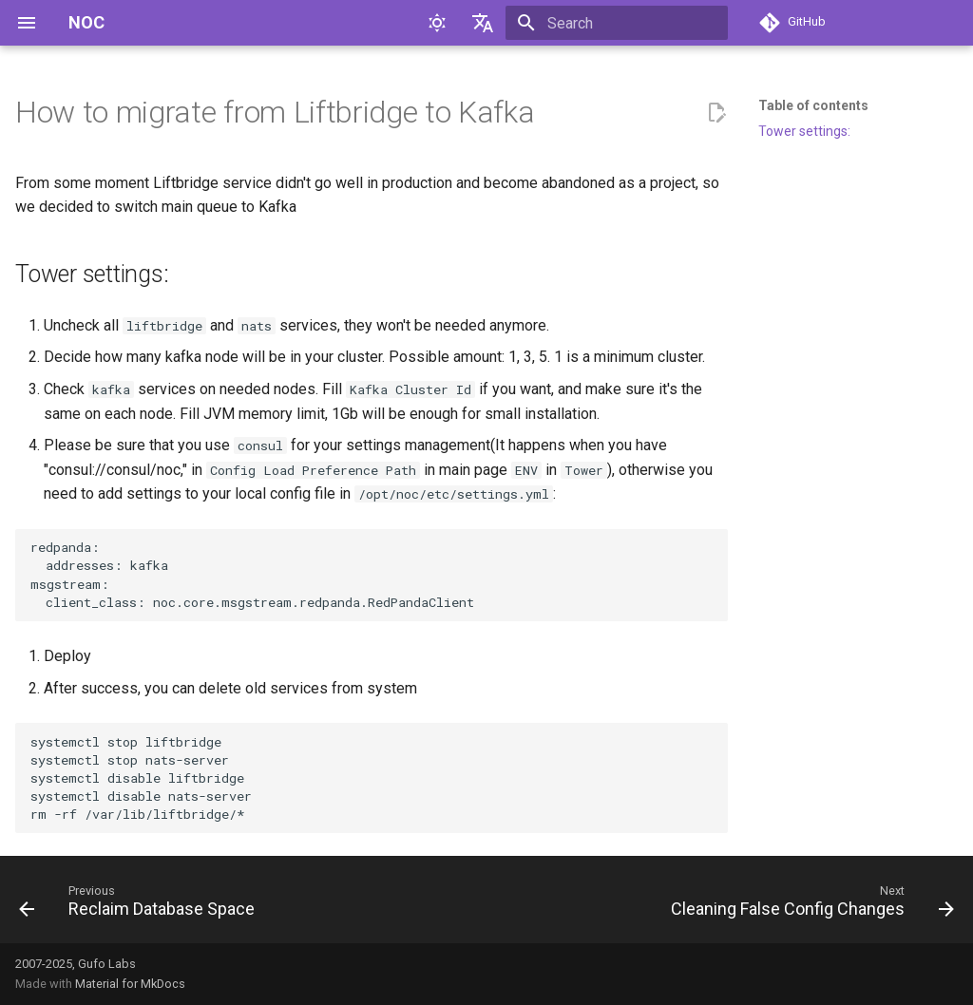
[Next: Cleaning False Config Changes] (808, 905)
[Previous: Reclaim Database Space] (140, 905)
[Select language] (483, 23)
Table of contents (813, 105)
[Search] (617, 23)
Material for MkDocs (130, 984)
